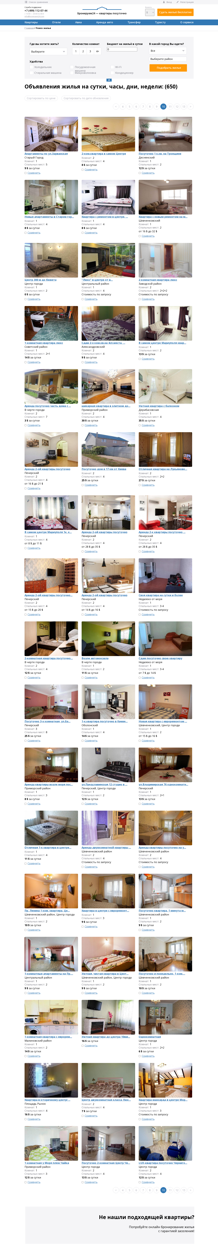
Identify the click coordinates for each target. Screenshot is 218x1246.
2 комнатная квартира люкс (158, 279)
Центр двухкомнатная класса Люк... (106, 1100)
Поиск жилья (43, 28)
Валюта (149, 11)
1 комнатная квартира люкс (44, 343)
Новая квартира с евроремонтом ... (163, 721)
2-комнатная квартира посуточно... (49, 658)
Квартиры (31, 22)
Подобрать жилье (169, 67)
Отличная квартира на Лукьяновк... (163, 469)
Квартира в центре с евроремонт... (105, 910)
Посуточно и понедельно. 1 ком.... (162, 973)
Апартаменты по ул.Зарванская (46, 153)
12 (177, 106)
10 (163, 106)
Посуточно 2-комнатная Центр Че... (106, 1163)
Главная (29, 28)
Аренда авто (104, 22)
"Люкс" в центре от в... (97, 279)
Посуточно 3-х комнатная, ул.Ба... (47, 721)
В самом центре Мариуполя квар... (162, 343)
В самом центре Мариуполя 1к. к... (48, 532)
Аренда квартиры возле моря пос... (49, 784)
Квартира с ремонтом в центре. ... (105, 216)
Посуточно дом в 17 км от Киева (104, 469)
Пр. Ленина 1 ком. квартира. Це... (47, 910)
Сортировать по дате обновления (86, 98)
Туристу (160, 22)
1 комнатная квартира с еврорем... (48, 1036)
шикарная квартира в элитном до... (106, 406)
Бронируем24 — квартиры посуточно (102, 11)
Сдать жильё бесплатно (175, 12)
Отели (56, 22)
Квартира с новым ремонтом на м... (163, 216)
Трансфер (134, 22)
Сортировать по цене (41, 98)
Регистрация (185, 2)
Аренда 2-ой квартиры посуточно (47, 469)
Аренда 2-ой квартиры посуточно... (49, 595)
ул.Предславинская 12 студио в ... (104, 784)
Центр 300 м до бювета (40, 279)
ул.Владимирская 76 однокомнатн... (163, 784)
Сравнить (34, 173)
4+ (97, 51)
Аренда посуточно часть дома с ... (48, 406)
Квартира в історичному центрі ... (47, 1100)
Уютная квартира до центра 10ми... (106, 1036)
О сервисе (187, 22)
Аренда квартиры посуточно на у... (162, 847)
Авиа (78, 22)
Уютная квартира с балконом (159, 406)
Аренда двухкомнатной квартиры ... (106, 847)
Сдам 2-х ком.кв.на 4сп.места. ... (103, 343)
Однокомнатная (150, 1036)
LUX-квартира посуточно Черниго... (163, 1163)
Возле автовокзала (95, 658)
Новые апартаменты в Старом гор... (49, 216)
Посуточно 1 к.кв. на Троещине (160, 153)
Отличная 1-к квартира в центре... (48, 847)
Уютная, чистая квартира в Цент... (105, 973)
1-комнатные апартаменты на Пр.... (49, 973)
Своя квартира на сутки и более (161, 595)
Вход (167, 2)
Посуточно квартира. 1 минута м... (162, 910)
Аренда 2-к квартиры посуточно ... (162, 532)
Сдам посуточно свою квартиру (160, 658)
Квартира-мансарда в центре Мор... (163, 1100)
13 (183, 106)
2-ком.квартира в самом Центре (104, 153)
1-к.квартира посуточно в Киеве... (105, 721)
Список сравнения (36, 2)
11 (170, 106)
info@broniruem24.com (34, 16)
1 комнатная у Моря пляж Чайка (47, 1163)
